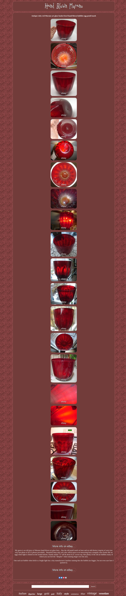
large (39, 593)
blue (83, 593)
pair (53, 594)
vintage (92, 593)
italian (22, 593)
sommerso (75, 594)
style (66, 593)
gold (46, 593)
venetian (104, 593)
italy (59, 593)
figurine (31, 594)
